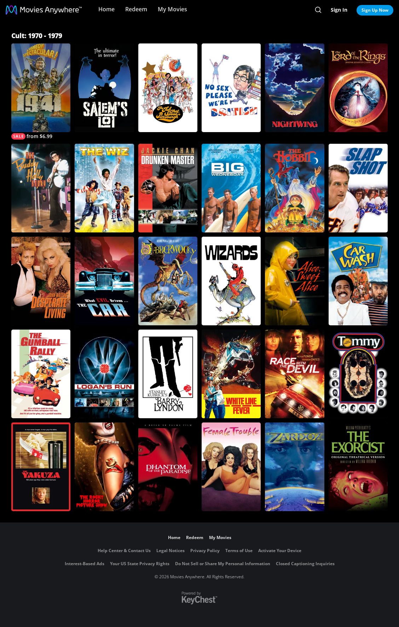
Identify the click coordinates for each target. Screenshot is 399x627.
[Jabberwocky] (167, 281)
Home (106, 9)
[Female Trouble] (231, 466)
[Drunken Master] (167, 188)
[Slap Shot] (358, 188)
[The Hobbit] (294, 188)
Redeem (136, 9)
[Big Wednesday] (231, 188)
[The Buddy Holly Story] (40, 188)
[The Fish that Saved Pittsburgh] (167, 87)
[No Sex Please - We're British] (231, 87)
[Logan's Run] (104, 374)
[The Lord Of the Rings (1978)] (358, 87)
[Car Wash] (358, 281)
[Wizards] (231, 281)
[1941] (40, 91)
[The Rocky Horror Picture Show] (104, 466)
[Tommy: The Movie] (358, 374)
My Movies (172, 9)
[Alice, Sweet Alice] (294, 281)
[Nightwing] (294, 87)
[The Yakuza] (40, 466)
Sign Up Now (375, 10)
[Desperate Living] (40, 281)
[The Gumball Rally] (40, 374)
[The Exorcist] (358, 466)
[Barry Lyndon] (167, 374)
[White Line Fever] (231, 374)
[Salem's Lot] (104, 87)
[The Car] (104, 281)
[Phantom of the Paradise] (167, 466)
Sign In (339, 9)
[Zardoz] (294, 466)
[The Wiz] (104, 188)
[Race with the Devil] (294, 374)
